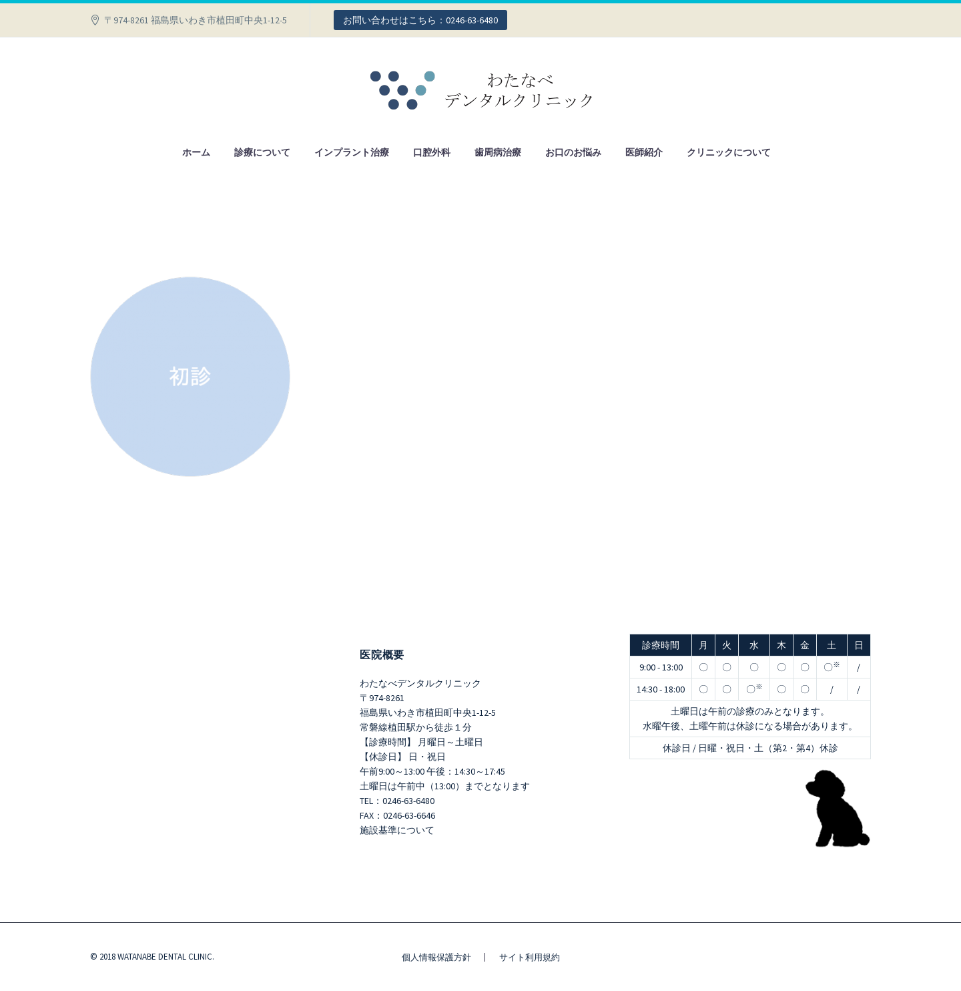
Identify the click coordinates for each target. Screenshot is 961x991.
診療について (262, 152)
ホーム (196, 152)
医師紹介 (644, 152)
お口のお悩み (573, 152)
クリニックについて (729, 152)
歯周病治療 (497, 152)
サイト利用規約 (529, 957)
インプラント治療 (351, 152)
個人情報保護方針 (436, 957)
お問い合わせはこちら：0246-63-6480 (420, 20)
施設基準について (397, 830)
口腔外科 (431, 152)
